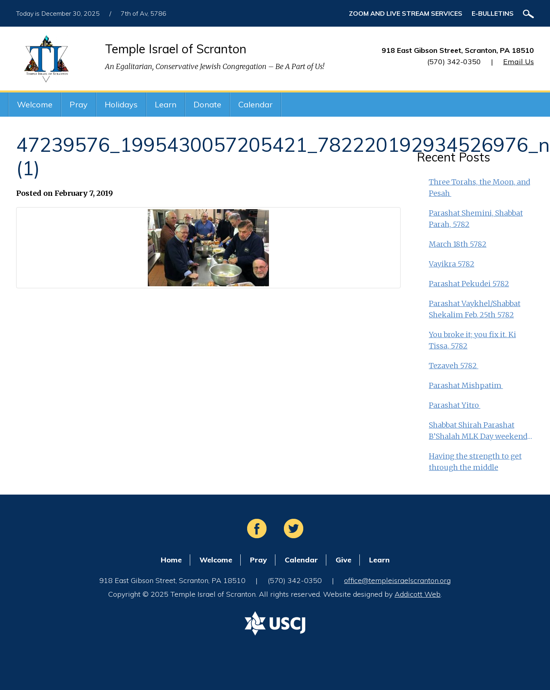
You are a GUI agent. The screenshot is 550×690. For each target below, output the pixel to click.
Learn (165, 104)
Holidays (121, 104)
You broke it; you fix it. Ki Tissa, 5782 (472, 340)
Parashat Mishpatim (466, 385)
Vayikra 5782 (451, 263)
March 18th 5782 (458, 244)
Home (171, 559)
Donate (207, 104)
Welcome (34, 104)
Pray (78, 104)
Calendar (255, 104)
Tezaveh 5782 (454, 365)
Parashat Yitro (455, 405)
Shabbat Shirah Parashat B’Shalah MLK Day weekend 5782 (478, 431)
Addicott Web (418, 594)
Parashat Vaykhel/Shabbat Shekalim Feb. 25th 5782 (475, 309)
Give (343, 559)
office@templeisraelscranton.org (397, 580)
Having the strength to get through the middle (475, 461)
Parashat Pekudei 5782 (469, 283)
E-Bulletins (493, 13)
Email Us (518, 61)
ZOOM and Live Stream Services (405, 13)
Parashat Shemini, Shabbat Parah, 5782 (476, 218)
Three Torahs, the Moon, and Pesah (479, 187)
